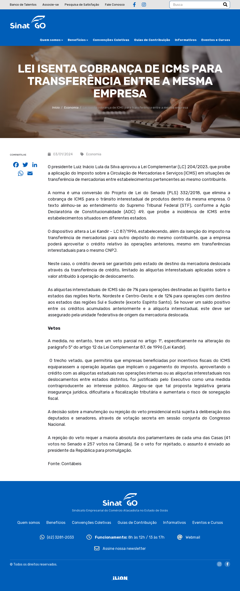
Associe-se (50, 4)
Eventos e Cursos (215, 40)
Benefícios (78, 40)
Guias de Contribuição (152, 40)
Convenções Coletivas (111, 40)
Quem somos (51, 40)
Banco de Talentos (23, 4)
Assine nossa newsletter (120, 548)
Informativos (186, 40)
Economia (71, 107)
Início (56, 107)
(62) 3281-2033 (57, 537)
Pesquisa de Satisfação (82, 4)
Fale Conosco (115, 4)
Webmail (188, 537)
